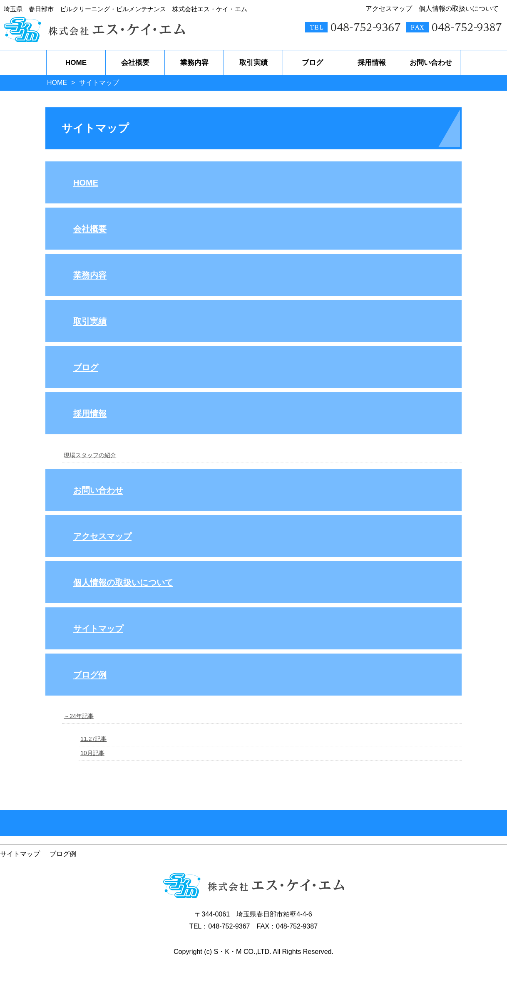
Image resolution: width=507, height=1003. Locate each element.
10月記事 (92, 753)
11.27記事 (93, 739)
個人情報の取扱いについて (123, 582)
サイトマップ (98, 628)
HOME (57, 82)
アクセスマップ (102, 536)
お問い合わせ (98, 490)
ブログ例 (90, 674)
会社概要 (90, 228)
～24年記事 (79, 716)
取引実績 (90, 321)
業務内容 (90, 275)
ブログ (85, 367)
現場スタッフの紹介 (90, 455)
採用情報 (90, 413)
